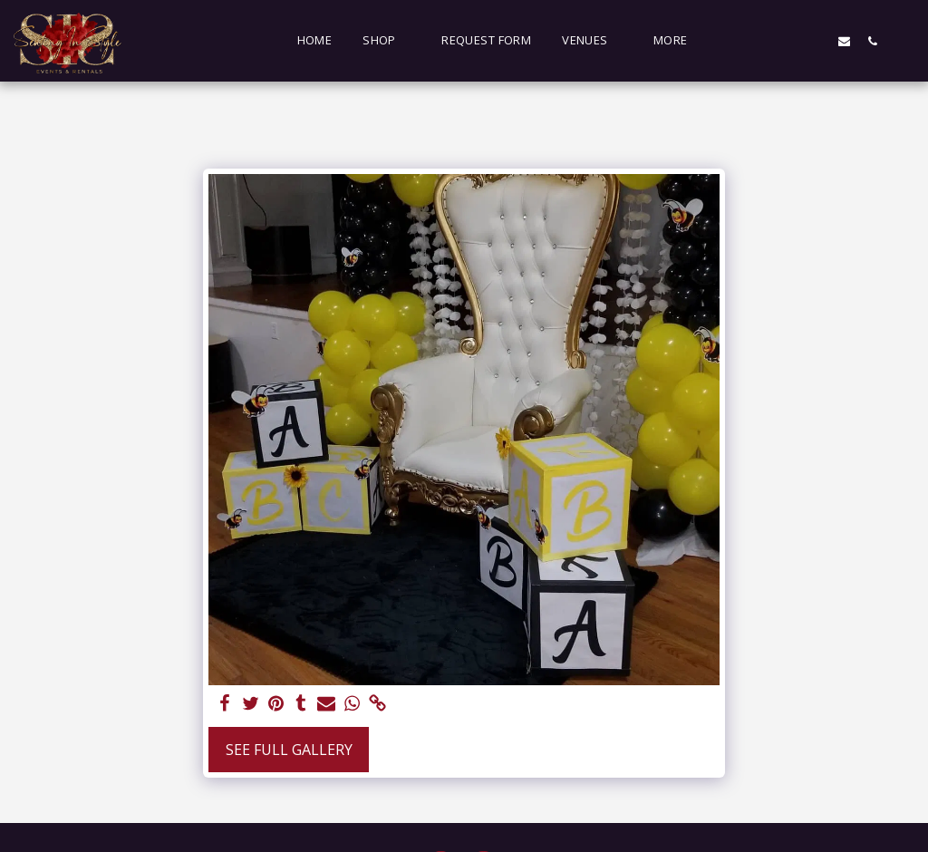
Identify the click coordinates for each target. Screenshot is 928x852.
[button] (386, 40)
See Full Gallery (289, 750)
